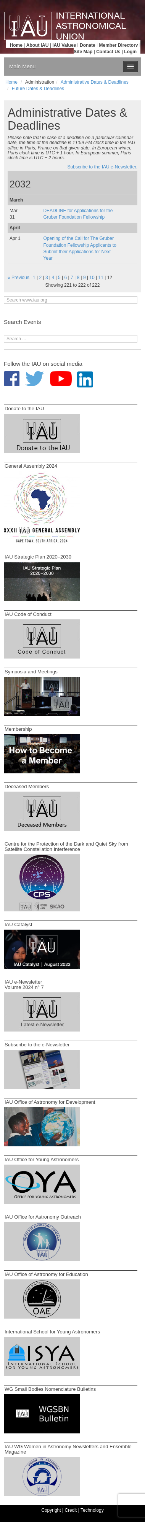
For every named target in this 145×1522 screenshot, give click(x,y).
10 (91, 277)
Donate (87, 45)
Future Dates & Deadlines (38, 88)
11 (100, 277)
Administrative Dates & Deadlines (95, 82)
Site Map (83, 51)
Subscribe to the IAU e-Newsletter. (102, 167)
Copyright (51, 1510)
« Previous (18, 277)
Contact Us (108, 51)
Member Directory (118, 45)
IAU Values (64, 45)
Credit (70, 1510)
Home (16, 45)
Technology (92, 1510)
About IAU (37, 45)
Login (130, 51)
